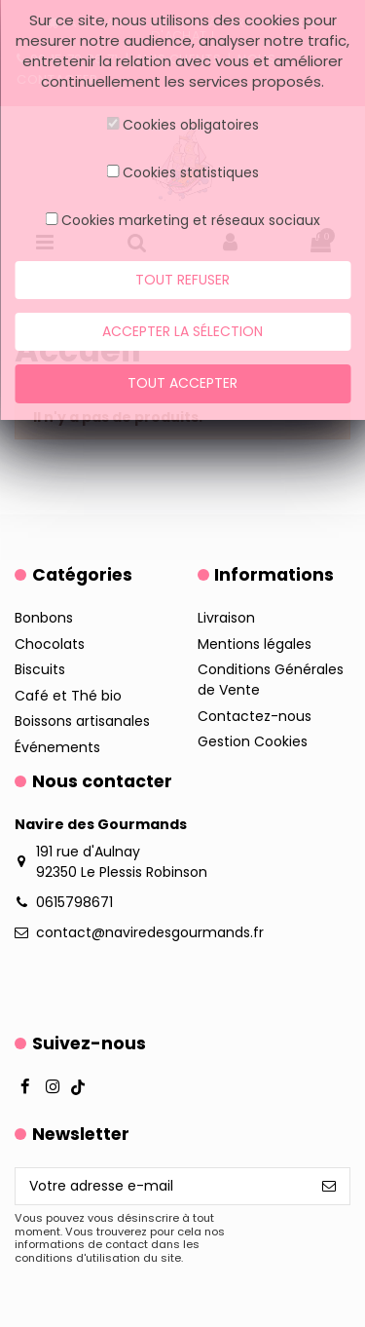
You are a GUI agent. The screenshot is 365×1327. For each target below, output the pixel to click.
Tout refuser (182, 279)
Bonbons (44, 617)
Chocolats (50, 644)
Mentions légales (254, 644)
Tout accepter (182, 383)
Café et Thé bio (68, 695)
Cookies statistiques (191, 172)
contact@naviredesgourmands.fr (150, 932)
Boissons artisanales (82, 721)
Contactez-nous (254, 716)
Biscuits (40, 669)
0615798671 (74, 902)
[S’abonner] (329, 1186)
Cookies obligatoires (191, 124)
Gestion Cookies (253, 741)
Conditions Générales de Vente (271, 680)
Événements (57, 747)
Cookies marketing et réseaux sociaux (190, 220)
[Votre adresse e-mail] (162, 1186)
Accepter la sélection (182, 331)
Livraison (226, 617)
